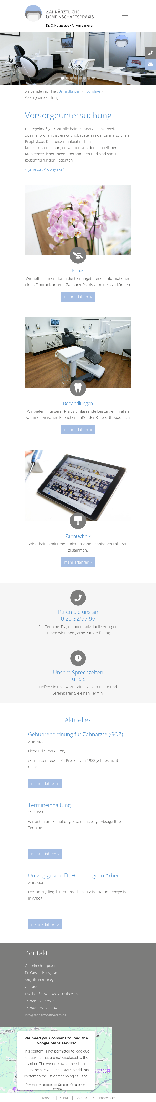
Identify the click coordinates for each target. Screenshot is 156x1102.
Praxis (78, 270)
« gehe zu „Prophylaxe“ (44, 169)
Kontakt (65, 1098)
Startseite (47, 1098)
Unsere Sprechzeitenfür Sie (78, 675)
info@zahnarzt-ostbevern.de (45, 1015)
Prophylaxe (92, 91)
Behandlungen (69, 91)
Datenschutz (85, 1098)
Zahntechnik (78, 536)
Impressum (107, 1098)
